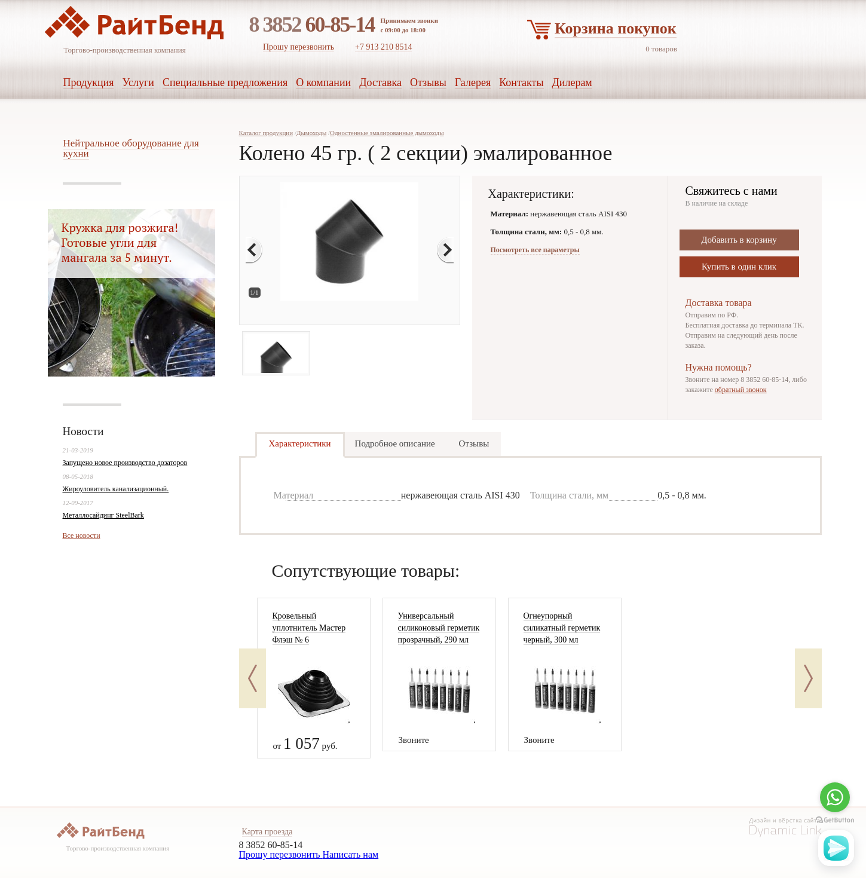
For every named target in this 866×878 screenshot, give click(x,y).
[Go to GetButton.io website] (835, 820)
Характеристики (300, 443)
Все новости (81, 535)
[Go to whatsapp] (835, 797)
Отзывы (474, 443)
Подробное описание (395, 443)
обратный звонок (741, 390)
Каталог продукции (266, 132)
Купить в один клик (739, 266)
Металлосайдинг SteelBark (103, 515)
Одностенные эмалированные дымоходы (386, 132)
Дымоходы (311, 132)
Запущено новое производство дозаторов (125, 462)
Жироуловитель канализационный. (116, 489)
